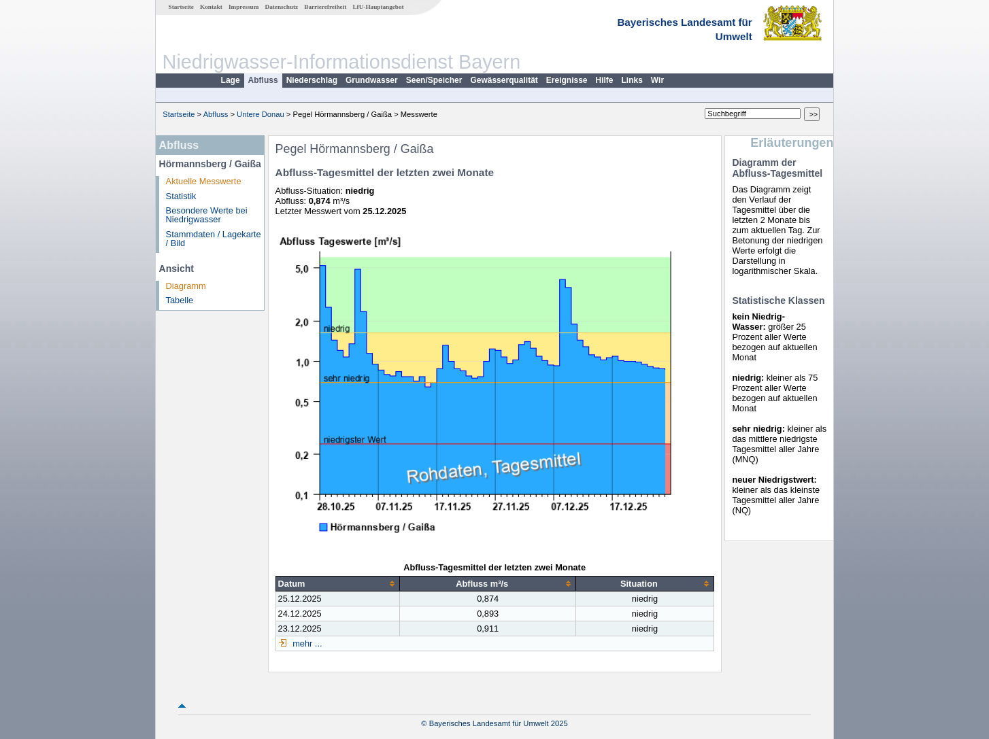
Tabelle (180, 300)
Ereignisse (567, 80)
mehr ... (306, 643)
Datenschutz (282, 6)
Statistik (181, 196)
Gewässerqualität (503, 80)
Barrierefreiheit (325, 6)
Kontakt (211, 6)
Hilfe (605, 80)
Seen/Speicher (434, 80)
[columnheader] (337, 583)
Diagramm (186, 286)
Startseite (181, 6)
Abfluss (263, 80)
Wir (657, 80)
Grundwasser (372, 80)
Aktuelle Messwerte (203, 181)
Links (632, 80)
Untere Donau (260, 114)
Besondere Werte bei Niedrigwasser (207, 214)
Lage (230, 80)
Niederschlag (311, 80)
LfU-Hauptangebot (377, 6)
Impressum (243, 6)
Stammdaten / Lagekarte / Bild (213, 238)
